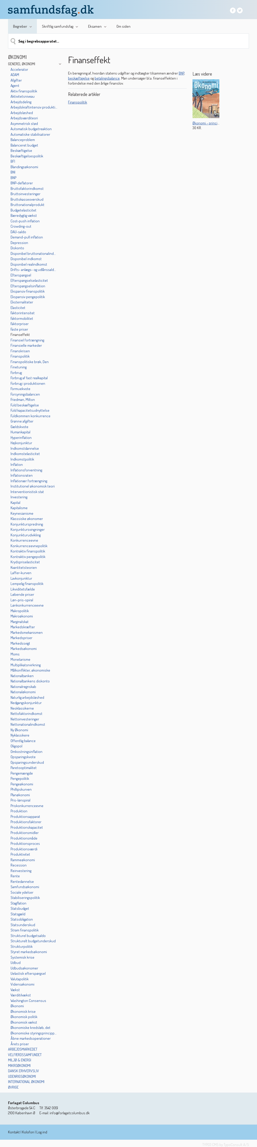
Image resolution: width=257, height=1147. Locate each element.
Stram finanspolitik (25, 930)
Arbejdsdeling (21, 101)
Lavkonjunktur (21, 578)
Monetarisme (20, 659)
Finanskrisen (20, 351)
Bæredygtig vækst (24, 215)
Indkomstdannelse (25, 448)
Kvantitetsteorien (24, 567)
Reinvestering (21, 870)
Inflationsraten (22, 475)
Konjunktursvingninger (28, 529)
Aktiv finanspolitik (24, 91)
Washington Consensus (28, 1000)
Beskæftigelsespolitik (27, 156)
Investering (19, 497)
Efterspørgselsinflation (28, 286)
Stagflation (18, 903)
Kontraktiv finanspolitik (28, 551)
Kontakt (14, 1132)
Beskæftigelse (21, 150)
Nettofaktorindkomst (26, 713)
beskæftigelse (79, 78)
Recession (19, 865)
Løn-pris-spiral (22, 600)
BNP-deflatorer (22, 183)
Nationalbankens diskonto (30, 681)
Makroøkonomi (22, 616)
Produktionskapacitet (27, 827)
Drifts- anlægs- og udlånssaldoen (34, 269)
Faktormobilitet (22, 318)
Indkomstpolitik (22, 459)
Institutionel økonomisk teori (33, 486)
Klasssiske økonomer (27, 518)
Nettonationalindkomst (28, 724)
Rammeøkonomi (23, 859)
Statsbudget (20, 908)
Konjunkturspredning (27, 524)
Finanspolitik (20, 356)
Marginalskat (20, 621)
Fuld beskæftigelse (25, 405)
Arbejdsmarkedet (22, 1049)
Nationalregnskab (23, 686)
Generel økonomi (21, 63)
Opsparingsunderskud (27, 762)
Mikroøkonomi (19, 1065)
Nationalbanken (22, 675)
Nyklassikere (20, 735)
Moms (15, 654)
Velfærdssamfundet (25, 1054)
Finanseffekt (20, 334)
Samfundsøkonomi (25, 886)
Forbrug (16, 372)
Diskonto (17, 248)
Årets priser (20, 1043)
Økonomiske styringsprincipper (34, 1033)
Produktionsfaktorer (26, 821)
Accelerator (19, 69)
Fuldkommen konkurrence (30, 415)
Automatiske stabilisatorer (30, 134)
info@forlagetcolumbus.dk (70, 1112)
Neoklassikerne (22, 708)
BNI (13, 172)
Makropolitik (20, 610)
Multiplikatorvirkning (26, 665)
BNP (13, 177)
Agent (15, 85)
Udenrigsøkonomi (22, 1076)
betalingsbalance (107, 78)
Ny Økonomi (19, 729)
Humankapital (20, 432)
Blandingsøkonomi (24, 166)
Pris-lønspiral (20, 800)
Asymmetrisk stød (24, 123)
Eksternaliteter (22, 302)
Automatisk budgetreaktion (31, 128)
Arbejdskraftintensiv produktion (34, 107)
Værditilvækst (21, 995)
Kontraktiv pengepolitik (28, 556)
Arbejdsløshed (22, 112)
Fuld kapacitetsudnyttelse (30, 410)
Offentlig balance (23, 740)
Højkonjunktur (21, 442)
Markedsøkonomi (24, 648)
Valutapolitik (20, 979)
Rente (15, 876)
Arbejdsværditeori (24, 118)
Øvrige (13, 1087)
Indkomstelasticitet (25, 453)
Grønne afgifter (22, 421)
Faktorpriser (20, 323)
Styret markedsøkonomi (29, 951)
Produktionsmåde (24, 838)
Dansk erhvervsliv (23, 1070)
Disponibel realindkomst (29, 264)
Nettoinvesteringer (25, 719)
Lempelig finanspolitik (27, 583)
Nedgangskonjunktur (26, 702)
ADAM (15, 74)
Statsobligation (22, 919)
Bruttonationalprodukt (27, 204)
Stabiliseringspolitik (25, 897)
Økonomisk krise (23, 1011)
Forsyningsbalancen (25, 394)
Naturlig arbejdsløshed (27, 697)
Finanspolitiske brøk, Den (30, 361)
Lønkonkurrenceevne (27, 605)
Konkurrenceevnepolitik (29, 545)
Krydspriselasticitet (25, 562)
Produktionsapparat (25, 816)
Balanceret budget (24, 145)
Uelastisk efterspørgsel (28, 973)
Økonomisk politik (24, 1016)
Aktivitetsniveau (23, 96)
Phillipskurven (21, 789)
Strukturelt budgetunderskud (33, 941)
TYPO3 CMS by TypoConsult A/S (225, 1144)
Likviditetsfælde (23, 589)
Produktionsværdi (24, 849)
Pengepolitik (20, 778)
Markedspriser (21, 637)
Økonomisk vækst (24, 1022)
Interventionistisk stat (27, 491)
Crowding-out (21, 226)
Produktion (19, 811)
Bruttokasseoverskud (27, 199)
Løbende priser (22, 594)
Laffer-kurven (21, 572)
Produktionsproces (25, 843)
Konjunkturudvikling (26, 535)
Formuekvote (20, 388)
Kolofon (28, 1132)
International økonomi (26, 1081)
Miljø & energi (19, 1060)
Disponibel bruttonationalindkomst (34, 253)
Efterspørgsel (21, 275)
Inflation (17, 464)
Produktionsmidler (25, 832)
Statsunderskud (23, 924)
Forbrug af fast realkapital (29, 377)
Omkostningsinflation (26, 751)
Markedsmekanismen (27, 632)
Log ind (41, 1132)
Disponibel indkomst (26, 258)
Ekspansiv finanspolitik (28, 291)
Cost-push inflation (25, 221)
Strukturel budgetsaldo (28, 935)
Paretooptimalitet (24, 767)
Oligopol (16, 746)
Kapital (15, 502)
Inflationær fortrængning (29, 480)
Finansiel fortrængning (27, 340)
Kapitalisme (19, 507)
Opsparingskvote (23, 756)
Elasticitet (18, 307)
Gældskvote (19, 426)
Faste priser (19, 329)
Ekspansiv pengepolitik (28, 296)
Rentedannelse (22, 881)
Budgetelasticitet (23, 210)
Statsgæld (18, 914)
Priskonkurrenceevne (27, 805)
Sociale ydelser (22, 892)
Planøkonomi (20, 794)
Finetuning (19, 367)
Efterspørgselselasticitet (29, 280)
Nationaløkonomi (23, 691)
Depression (19, 242)
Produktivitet (20, 854)
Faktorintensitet (23, 312)
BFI (13, 161)
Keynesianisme (22, 513)
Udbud (16, 962)
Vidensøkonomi (22, 984)
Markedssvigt (20, 643)
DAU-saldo (18, 231)
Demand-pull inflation (27, 237)
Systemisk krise (22, 957)
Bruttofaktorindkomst (27, 188)
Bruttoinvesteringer (25, 193)
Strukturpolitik (22, 946)
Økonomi (17, 1005)
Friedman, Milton (23, 399)
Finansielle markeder (26, 345)
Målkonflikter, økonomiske (30, 670)
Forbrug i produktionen (28, 383)
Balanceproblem (23, 139)
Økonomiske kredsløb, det (30, 1027)
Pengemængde (22, 773)
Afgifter (16, 80)
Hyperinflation (21, 437)
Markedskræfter (23, 626)
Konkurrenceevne (24, 540)
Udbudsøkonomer (24, 968)
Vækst (15, 989)
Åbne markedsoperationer (31, 1038)
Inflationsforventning (26, 470)
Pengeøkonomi (22, 784)
